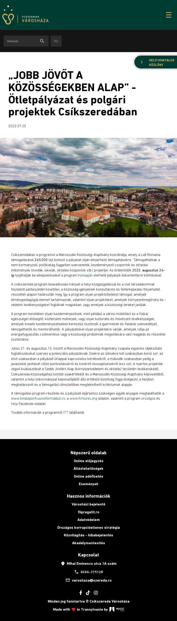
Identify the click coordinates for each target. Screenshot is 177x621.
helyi (14, 403)
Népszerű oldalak (88, 452)
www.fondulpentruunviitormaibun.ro (38, 398)
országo (147, 398)
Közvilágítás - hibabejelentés (88, 535)
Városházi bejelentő (88, 504)
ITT (65, 412)
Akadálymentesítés (88, 543)
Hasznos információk (88, 496)
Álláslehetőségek (88, 468)
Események (88, 484)
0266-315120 (88, 572)
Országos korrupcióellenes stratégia (88, 527)
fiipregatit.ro (88, 512)
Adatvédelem (88, 519)
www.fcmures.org (84, 398)
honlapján (85, 275)
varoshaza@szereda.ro (88, 580)
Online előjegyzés (88, 461)
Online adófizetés (88, 476)
